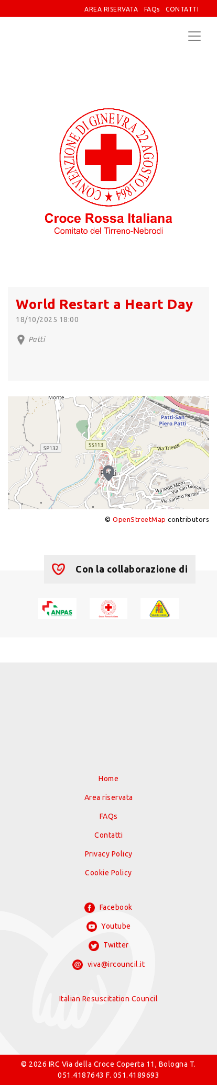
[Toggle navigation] (194, 36)
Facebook (108, 908)
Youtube (108, 926)
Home (108, 778)
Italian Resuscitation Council (108, 999)
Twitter (109, 946)
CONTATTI (182, 9)
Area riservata (108, 797)
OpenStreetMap (139, 519)
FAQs (152, 9)
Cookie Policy (108, 873)
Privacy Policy (109, 854)
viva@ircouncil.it (108, 965)
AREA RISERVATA (111, 9)
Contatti (108, 835)
